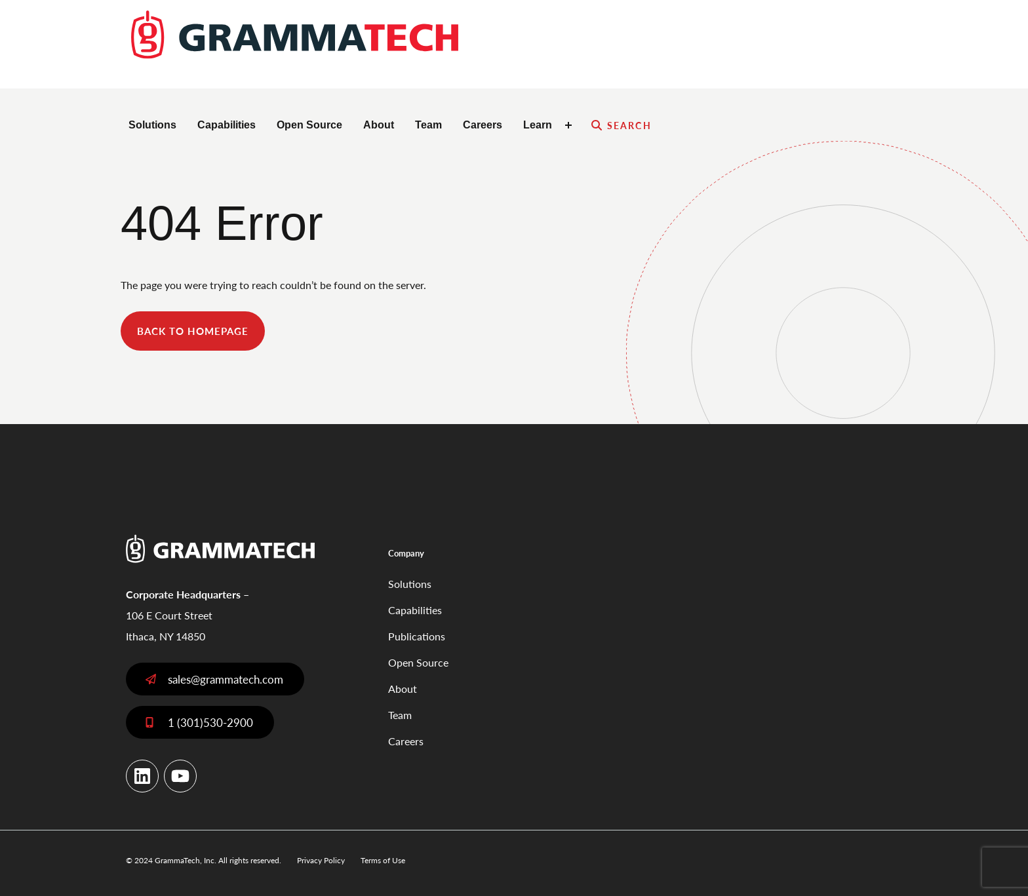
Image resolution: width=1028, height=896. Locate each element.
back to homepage (192, 331)
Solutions (152, 124)
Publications (416, 636)
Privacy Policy (321, 860)
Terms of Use (383, 860)
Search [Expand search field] (629, 125)
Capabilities (226, 124)
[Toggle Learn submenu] (570, 125)
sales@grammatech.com (225, 679)
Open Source (309, 124)
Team (428, 124)
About (378, 124)
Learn (537, 124)
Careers (482, 124)
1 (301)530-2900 (210, 722)
